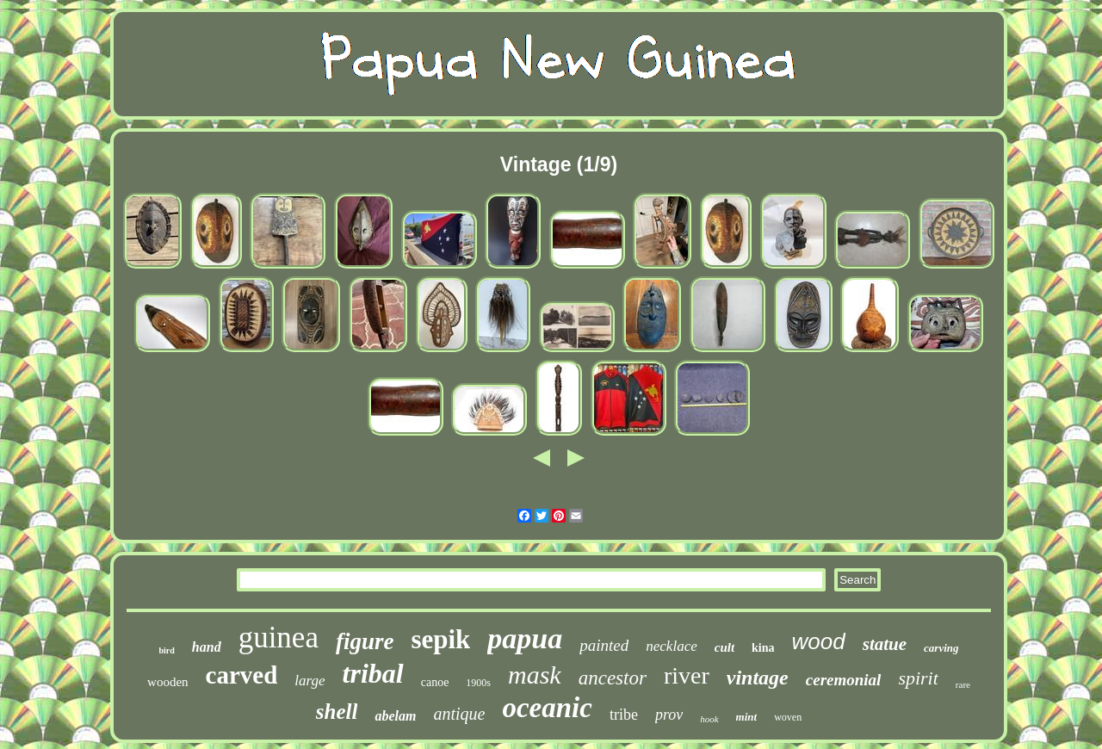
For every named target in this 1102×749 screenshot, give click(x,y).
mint (747, 716)
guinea (278, 637)
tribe (624, 714)
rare (963, 684)
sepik (440, 639)
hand (206, 647)
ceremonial (844, 680)
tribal (373, 673)
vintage (758, 677)
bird (167, 650)
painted (603, 645)
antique (459, 713)
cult (724, 647)
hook (709, 719)
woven (788, 717)
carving (941, 647)
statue (885, 644)
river (686, 675)
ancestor (613, 678)
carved (242, 675)
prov (669, 714)
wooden (168, 682)
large (309, 680)
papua (524, 638)
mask (534, 674)
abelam (395, 716)
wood (818, 641)
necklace (671, 646)
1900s (478, 683)
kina (763, 647)
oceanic (546, 707)
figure (365, 641)
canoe (435, 682)
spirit (918, 678)
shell (337, 711)
